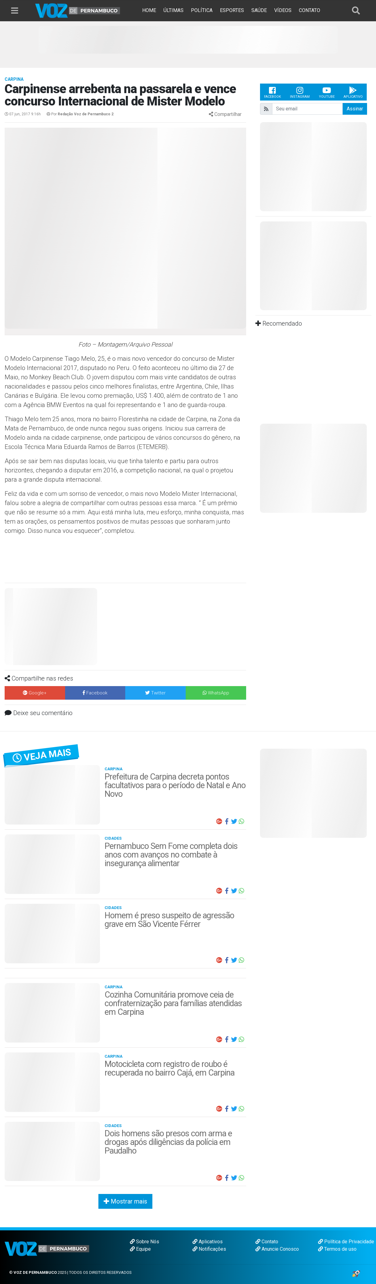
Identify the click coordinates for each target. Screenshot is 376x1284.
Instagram (300, 92)
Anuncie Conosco (277, 1249)
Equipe (140, 1249)
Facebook (272, 92)
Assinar (355, 109)
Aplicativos (207, 1242)
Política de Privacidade (346, 1242)
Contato (266, 1242)
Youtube (327, 92)
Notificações (209, 1249)
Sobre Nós (144, 1242)
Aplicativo (353, 92)
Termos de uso (337, 1249)
